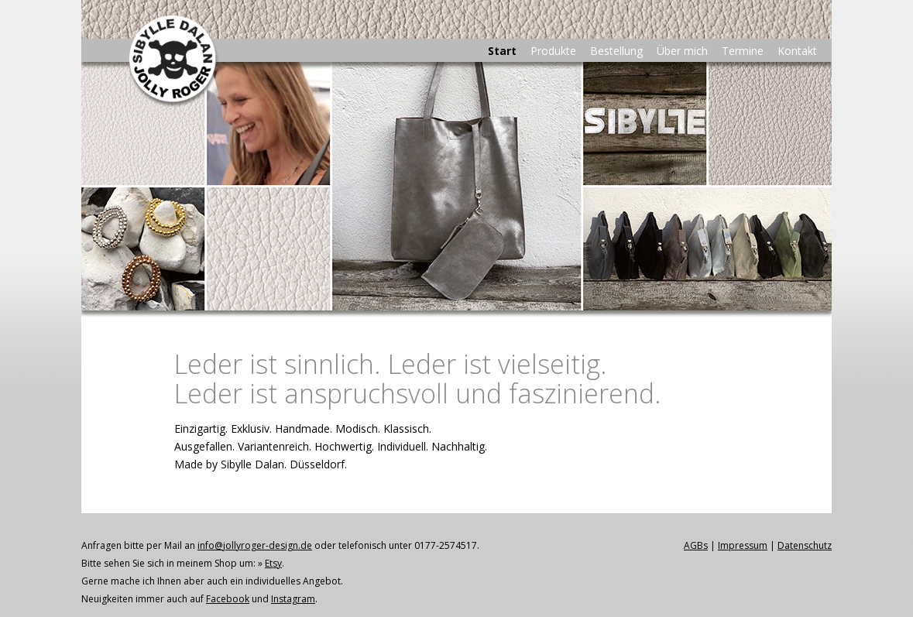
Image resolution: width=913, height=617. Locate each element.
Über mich (682, 50)
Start (502, 50)
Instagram (293, 598)
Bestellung (616, 50)
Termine (743, 50)
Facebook (227, 598)
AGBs (696, 545)
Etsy (273, 563)
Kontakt (797, 50)
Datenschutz (804, 545)
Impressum (742, 545)
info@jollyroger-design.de (254, 545)
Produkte (553, 50)
